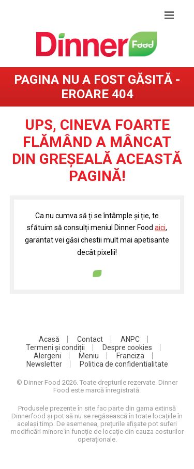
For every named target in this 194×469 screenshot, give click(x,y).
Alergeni (47, 356)
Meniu (89, 356)
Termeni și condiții (55, 347)
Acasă (49, 339)
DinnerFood (97, 44)
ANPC (130, 339)
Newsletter (44, 364)
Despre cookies (127, 347)
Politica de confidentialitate (124, 364)
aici (160, 227)
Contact (90, 339)
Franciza (130, 356)
